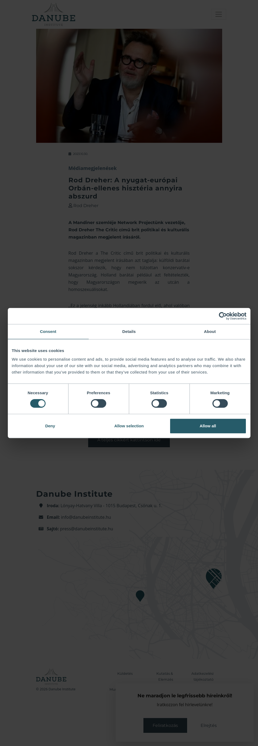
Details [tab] (129, 331)
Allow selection (129, 426)
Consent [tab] (48, 331)
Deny (50, 426)
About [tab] (210, 331)
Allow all (208, 426)
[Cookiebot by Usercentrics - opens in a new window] (222, 316)
